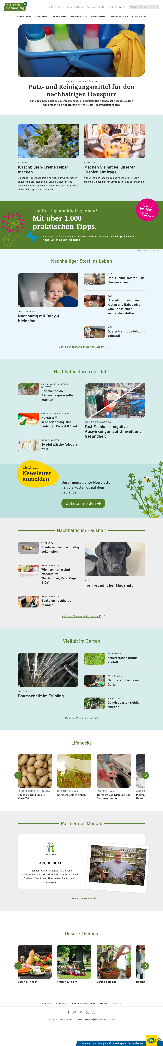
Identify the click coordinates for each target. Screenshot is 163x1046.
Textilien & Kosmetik (119, 16)
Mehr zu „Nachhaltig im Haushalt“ (81, 616)
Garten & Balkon (59, 16)
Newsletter (116, 1004)
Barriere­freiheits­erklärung (83, 1004)
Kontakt (101, 7)
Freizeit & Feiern (41, 16)
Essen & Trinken (24, 16)
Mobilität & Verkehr (99, 16)
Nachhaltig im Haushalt (81, 531)
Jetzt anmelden (81, 504)
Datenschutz (61, 1004)
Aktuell (52, 7)
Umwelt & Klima (139, 16)
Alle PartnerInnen (81, 898)
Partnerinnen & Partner (75, 7)
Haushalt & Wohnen (78, 16)
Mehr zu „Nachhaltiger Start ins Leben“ (82, 347)
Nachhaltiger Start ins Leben (81, 261)
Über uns (61, 7)
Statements (91, 7)
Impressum (47, 1004)
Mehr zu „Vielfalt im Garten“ (81, 718)
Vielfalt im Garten (81, 641)
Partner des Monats (81, 824)
